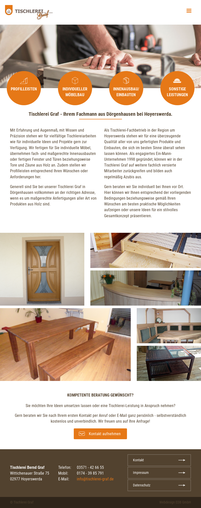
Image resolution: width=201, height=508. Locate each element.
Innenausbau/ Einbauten (126, 92)
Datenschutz (141, 485)
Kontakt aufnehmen (105, 433)
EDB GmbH (183, 502)
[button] (188, 11)
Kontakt (138, 460)
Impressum (141, 473)
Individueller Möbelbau (74, 92)
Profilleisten (24, 89)
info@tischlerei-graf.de (95, 479)
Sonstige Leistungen (177, 92)
